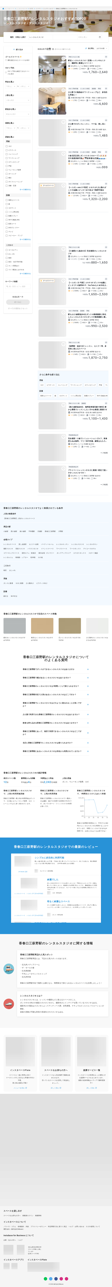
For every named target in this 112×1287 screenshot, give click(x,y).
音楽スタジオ (20, 548)
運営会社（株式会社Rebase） (14, 1229)
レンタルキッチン (62, 544)
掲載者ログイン (27, 1215)
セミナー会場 (33, 544)
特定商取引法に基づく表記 (57, 1226)
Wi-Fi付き (14, 596)
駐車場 (33, 557)
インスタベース (8, 9)
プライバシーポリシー (38, 1226)
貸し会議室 (22, 544)
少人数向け (30, 583)
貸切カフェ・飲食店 (29, 553)
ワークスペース (61, 548)
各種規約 (21, 1226)
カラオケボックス (79, 553)
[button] (56, 670)
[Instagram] (61, 1279)
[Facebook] (56, 1279)
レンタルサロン (92, 544)
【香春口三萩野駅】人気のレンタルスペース (19, 518)
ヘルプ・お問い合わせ (76, 1226)
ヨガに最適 (19, 583)
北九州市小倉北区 (48, 8)
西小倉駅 (14, 531)
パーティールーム (47, 544)
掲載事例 (38, 1215)
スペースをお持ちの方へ (12, 1215)
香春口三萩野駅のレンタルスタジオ (66, 8)
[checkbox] (6, 146)
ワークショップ (76, 385)
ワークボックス (75, 548)
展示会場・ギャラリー (46, 553)
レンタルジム (8, 557)
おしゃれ (12, 570)
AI (106, 57)
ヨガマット (63, 396)
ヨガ (42, 385)
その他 (40, 557)
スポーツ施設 (93, 553)
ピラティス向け (41, 583)
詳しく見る (56, 1088)
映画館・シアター (22, 557)
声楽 (100, 385)
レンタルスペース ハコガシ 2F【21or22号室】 (29, 893)
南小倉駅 (23, 531)
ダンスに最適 (8, 583)
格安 (5, 570)
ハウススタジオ (33, 548)
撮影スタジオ (8, 548)
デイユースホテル (89, 548)
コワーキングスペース (11, 553)
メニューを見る (20, 1088)
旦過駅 (40, 531)
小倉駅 (6, 531)
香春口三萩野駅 (50, 531)
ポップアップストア (64, 553)
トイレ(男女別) (76, 396)
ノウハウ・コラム (10, 1226)
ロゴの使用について (93, 1226)
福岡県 (31, 8)
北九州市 (38, 8)
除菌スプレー (89, 396)
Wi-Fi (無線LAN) (102, 396)
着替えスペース (45, 396)
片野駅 (60, 531)
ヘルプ (20, 1240)
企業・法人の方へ (10, 1240)
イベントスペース (47, 548)
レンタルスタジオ (21, 8)
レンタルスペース (10, 544)
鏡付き (6, 596)
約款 (27, 1226)
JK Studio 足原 (22, 871)
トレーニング (62, 385)
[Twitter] (50, 1279)
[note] (66, 1279)
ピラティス (51, 385)
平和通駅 (32, 531)
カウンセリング (90, 385)
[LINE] (45, 1279)
